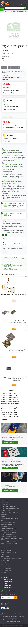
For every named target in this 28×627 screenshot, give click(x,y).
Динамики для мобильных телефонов (8, 534)
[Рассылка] (7, 597)
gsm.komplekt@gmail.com (9, 590)
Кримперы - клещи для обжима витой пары (10, 518)
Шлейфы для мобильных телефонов (8, 532)
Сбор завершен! (6, 485)
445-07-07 (7, 585)
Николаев (15, 616)
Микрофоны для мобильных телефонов (9, 543)
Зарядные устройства (5, 504)
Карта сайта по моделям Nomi (9, 414)
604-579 (7, 577)
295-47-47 (7, 587)
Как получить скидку (5, 560)
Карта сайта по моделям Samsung (10, 401)
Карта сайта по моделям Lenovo (9, 399)
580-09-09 (7, 581)
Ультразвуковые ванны (5, 526)
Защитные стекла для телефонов (8, 506)
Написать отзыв (6, 252)
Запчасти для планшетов (6, 500)
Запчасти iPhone (4, 502)
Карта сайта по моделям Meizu (9, 412)
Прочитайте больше (9, 442)
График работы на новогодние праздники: (12, 436)
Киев (24, 613)
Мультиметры (4, 514)
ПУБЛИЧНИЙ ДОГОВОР (6, 550)
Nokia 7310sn (5, 60)
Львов (11, 616)
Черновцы (19, 621)
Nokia (3, 58)
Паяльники (3, 520)
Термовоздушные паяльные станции (8, 524)
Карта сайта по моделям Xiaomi (9, 397)
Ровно (23, 616)
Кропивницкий (6, 616)
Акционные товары (5, 548)
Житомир (12, 613)
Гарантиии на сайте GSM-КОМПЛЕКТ (8, 552)
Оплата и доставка (5, 556)
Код (3, 50)
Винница (4, 613)
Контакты (3, 554)
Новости (21, 437)
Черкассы (9, 621)
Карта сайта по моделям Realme (9, 405)
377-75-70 (7, 583)
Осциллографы (4, 516)
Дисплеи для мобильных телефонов (8, 541)
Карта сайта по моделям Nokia (9, 410)
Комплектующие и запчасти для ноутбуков (9, 512)
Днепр (8, 613)
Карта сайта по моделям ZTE (8, 409)
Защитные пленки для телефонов (8, 522)
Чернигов (14, 621)
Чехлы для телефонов (5, 510)
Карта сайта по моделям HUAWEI (10, 416)
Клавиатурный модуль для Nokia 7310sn (18, 295)
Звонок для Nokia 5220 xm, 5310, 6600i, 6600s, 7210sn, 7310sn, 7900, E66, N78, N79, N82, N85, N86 (17, 379)
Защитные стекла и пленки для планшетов (10, 508)
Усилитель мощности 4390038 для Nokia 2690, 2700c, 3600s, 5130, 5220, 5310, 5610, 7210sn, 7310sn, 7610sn (17, 350)
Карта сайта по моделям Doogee (9, 407)
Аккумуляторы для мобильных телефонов (9, 528)
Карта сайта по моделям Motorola (10, 403)
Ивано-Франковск (18, 613)
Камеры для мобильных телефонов (8, 530)
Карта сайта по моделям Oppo (9, 395)
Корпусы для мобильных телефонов (8, 536)
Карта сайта (3, 562)
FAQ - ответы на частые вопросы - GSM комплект (11, 558)
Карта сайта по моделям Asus (9, 393)
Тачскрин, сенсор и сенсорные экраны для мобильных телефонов (12, 539)
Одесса (19, 616)
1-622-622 (7, 579)
